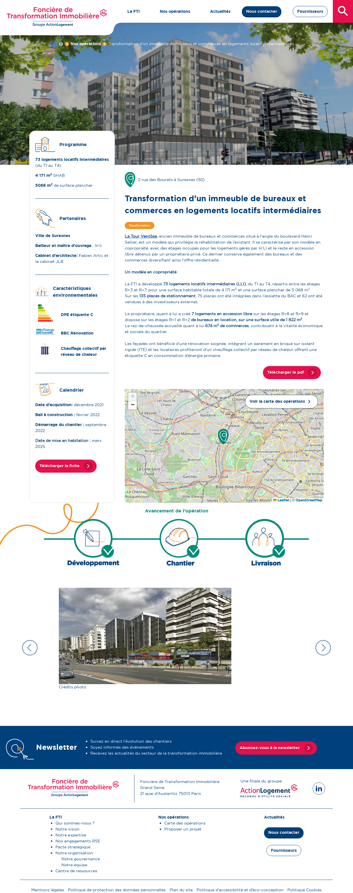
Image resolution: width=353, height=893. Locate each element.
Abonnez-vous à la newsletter (270, 747)
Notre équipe (74, 864)
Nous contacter (261, 11)
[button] (223, 436)
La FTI (55, 817)
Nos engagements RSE (77, 841)
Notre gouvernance (80, 858)
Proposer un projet (183, 829)
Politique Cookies (304, 889)
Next (323, 647)
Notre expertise (70, 835)
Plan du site (181, 889)
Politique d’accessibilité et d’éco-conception (240, 889)
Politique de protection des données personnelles (117, 889)
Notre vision (67, 829)
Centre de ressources (76, 870)
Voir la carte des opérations (277, 401)
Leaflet (281, 500)
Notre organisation (74, 852)
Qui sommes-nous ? (75, 823)
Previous (30, 647)
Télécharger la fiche (60, 465)
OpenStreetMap (309, 500)
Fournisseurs (310, 11)
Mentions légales (47, 889)
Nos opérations (85, 43)
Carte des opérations (184, 823)
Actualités (274, 817)
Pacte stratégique (72, 847)
